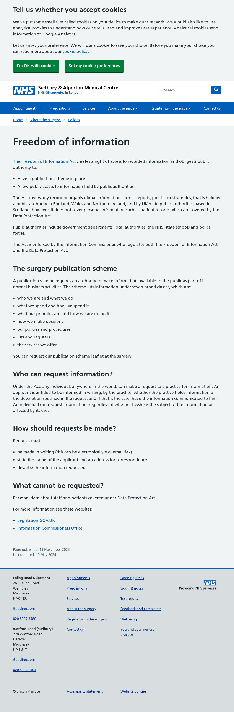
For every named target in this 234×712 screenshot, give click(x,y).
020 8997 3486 (24, 619)
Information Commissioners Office (50, 528)
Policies (74, 120)
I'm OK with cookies (36, 65)
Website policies (133, 691)
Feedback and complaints (140, 609)
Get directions (24, 608)
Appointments (25, 108)
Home (18, 120)
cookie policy (75, 51)
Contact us (212, 108)
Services (89, 108)
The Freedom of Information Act (45, 161)
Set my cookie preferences (94, 65)
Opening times (132, 578)
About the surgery (123, 108)
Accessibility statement (85, 691)
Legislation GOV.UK (36, 520)
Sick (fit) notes (131, 588)
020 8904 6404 (24, 670)
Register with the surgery (171, 108)
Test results (129, 598)
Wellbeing (128, 619)
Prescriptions (60, 108)
